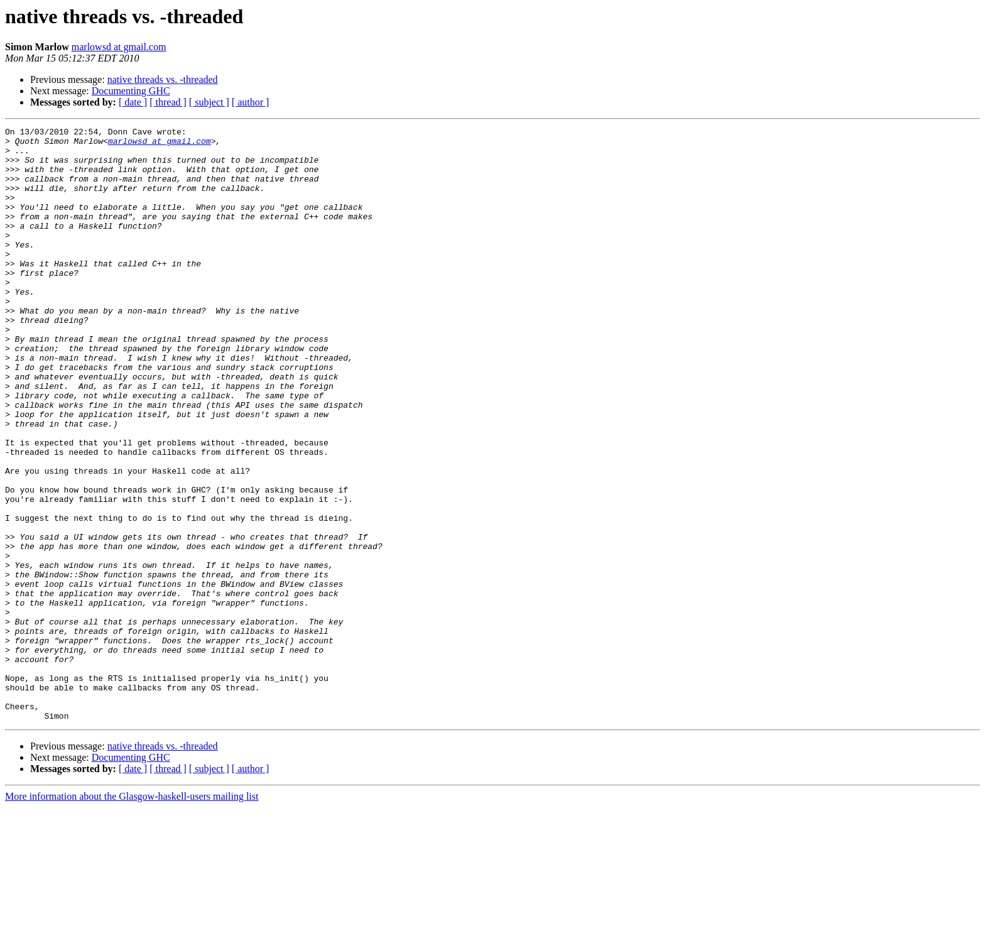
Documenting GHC (131, 90)
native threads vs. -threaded (162, 79)
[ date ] (133, 102)
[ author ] (250, 102)
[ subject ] (209, 102)
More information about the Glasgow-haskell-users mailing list (131, 915)
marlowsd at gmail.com (119, 46)
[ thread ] (168, 102)
